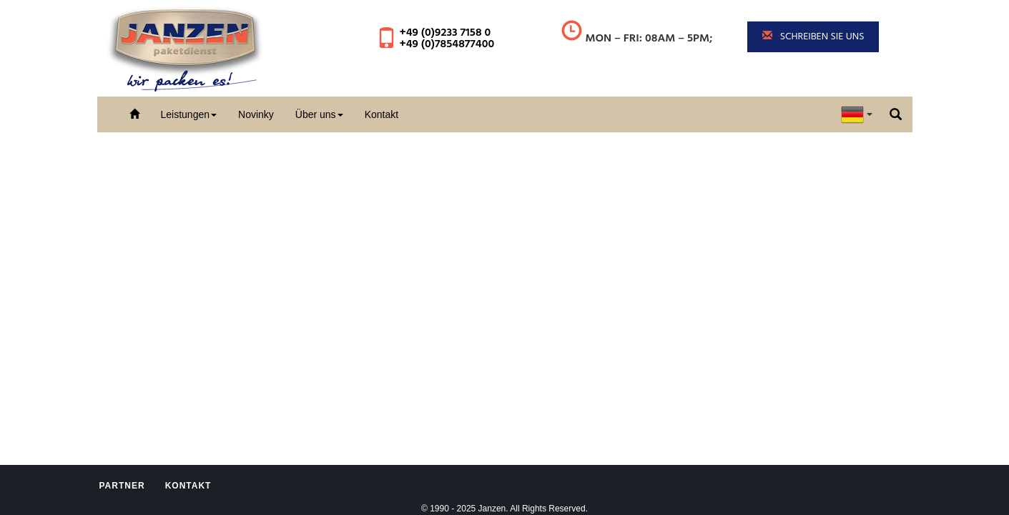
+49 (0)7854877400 (446, 44)
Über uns (319, 114)
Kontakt (381, 114)
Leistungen (189, 114)
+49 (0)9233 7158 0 (445, 33)
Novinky (256, 114)
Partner (122, 486)
